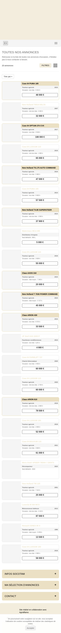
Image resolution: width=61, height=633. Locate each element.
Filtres (45, 65)
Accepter (30, 628)
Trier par (8, 76)
